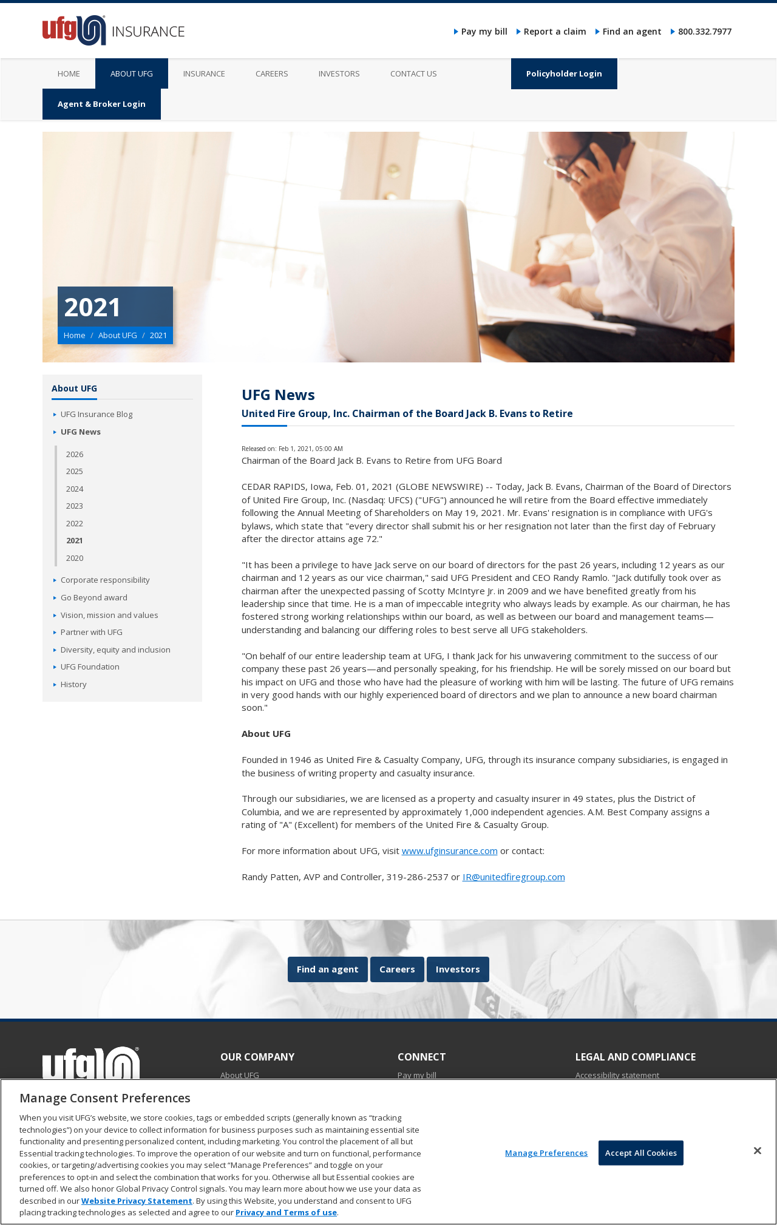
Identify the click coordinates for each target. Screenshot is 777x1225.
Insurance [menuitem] (204, 73)
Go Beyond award (94, 597)
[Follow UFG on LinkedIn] (73, 1113)
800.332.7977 (704, 31)
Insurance (238, 1088)
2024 (74, 488)
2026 (74, 454)
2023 (74, 505)
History (74, 684)
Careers (397, 969)
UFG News (81, 431)
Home (75, 335)
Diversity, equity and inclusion (116, 649)
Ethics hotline (599, 1101)
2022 (74, 523)
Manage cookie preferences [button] (627, 1114)
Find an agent (632, 31)
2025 (74, 471)
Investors (458, 969)
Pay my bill (484, 31)
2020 (74, 557)
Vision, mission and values (109, 614)
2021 (74, 540)
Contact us (417, 1114)
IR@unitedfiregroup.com (514, 876)
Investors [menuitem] (339, 73)
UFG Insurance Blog (96, 414)
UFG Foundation (90, 666)
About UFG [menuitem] (131, 73)
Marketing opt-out (608, 1127)
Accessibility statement (617, 1075)
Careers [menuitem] (272, 73)
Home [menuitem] (69, 73)
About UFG (117, 335)
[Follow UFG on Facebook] (52, 1113)
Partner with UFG (92, 631)
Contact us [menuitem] (413, 73)
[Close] (757, 1210)
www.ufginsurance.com (450, 850)
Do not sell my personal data (628, 1088)
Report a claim (555, 31)
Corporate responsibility (105, 579)
